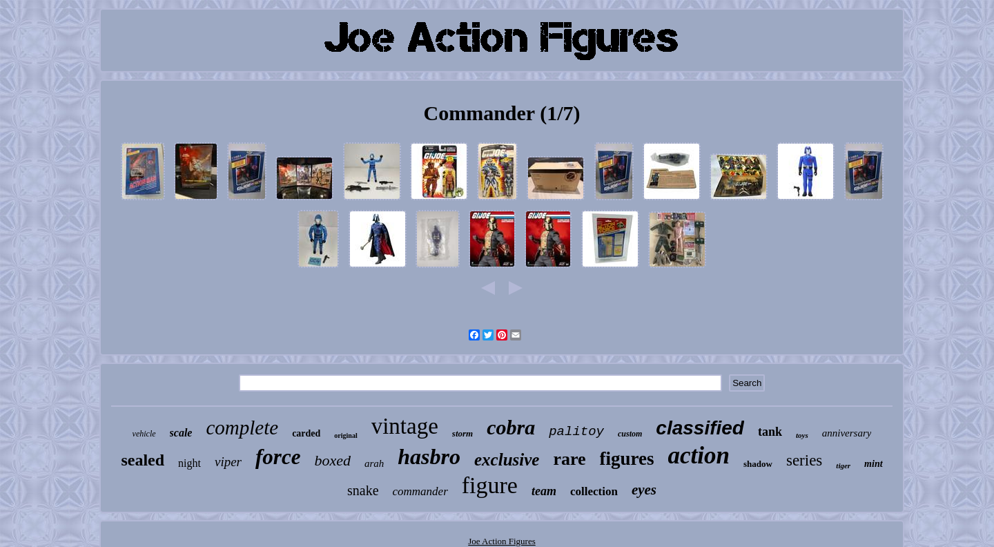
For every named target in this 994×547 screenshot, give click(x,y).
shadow (757, 464)
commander (420, 491)
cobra (511, 427)
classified (700, 428)
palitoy (576, 431)
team (544, 491)
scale (181, 433)
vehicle (144, 434)
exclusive (506, 459)
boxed (332, 460)
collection (594, 491)
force (277, 457)
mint (873, 464)
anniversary (847, 433)
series (804, 460)
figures (627, 458)
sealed (142, 460)
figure (490, 485)
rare (569, 459)
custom (630, 434)
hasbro (429, 456)
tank (770, 432)
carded (306, 433)
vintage (404, 426)
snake (363, 490)
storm (462, 433)
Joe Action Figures (502, 541)
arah (374, 463)
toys (802, 435)
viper (228, 461)
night (189, 463)
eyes (644, 489)
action (699, 455)
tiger (843, 465)
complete (242, 427)
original (345, 435)
